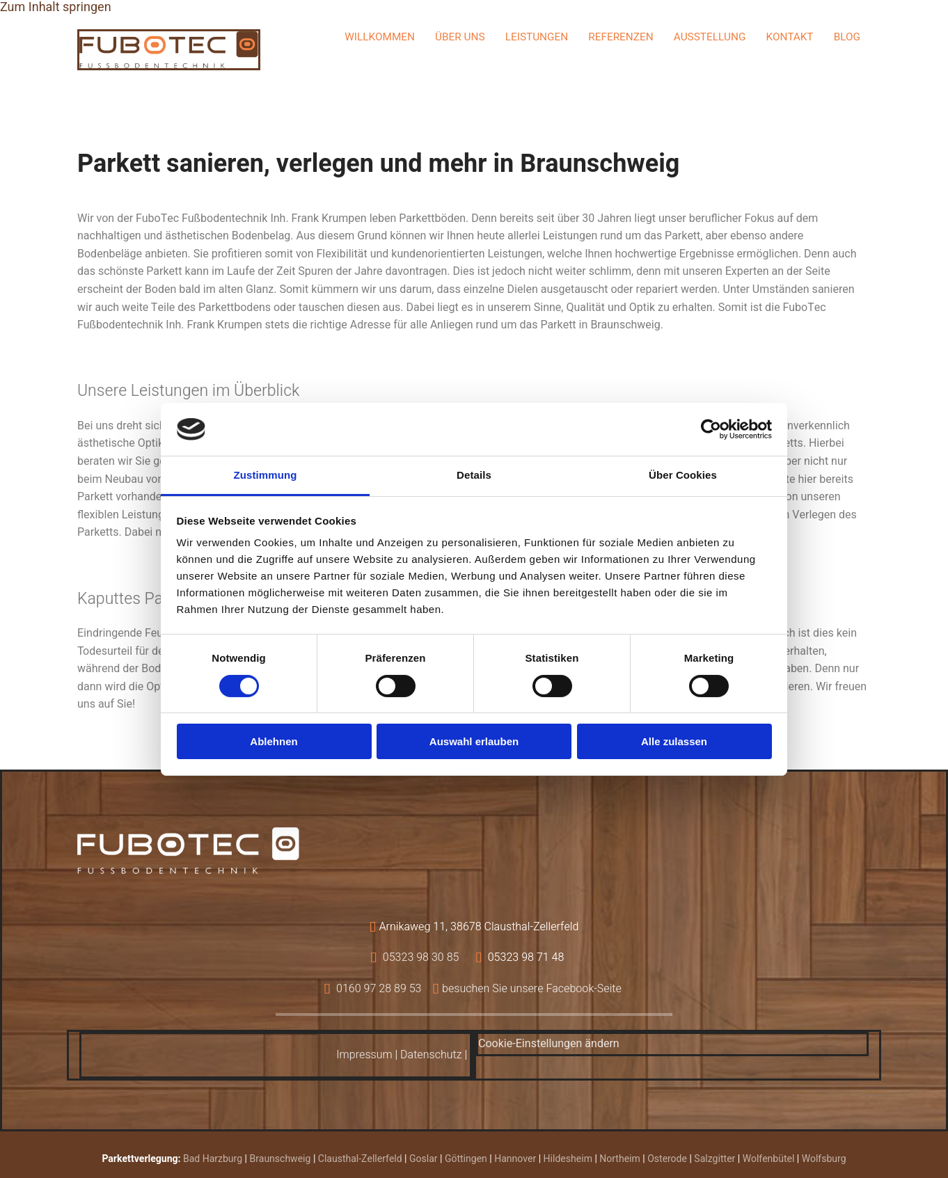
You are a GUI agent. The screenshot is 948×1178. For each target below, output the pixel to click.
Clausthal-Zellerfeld (360, 1159)
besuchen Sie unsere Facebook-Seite (532, 988)
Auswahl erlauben (474, 741)
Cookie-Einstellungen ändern (548, 1043)
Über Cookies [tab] (683, 475)
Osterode (667, 1159)
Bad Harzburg (212, 1159)
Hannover (515, 1159)
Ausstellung (709, 37)
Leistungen (536, 37)
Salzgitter (714, 1159)
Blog (848, 37)
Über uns (460, 37)
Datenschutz (430, 1054)
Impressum (364, 1054)
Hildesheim (568, 1159)
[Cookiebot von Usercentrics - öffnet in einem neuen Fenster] (711, 429)
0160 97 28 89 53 (379, 988)
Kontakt (789, 37)
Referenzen (620, 37)
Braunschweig (280, 1159)
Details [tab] (474, 475)
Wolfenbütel (769, 1159)
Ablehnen (273, 741)
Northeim (619, 1159)
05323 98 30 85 (421, 957)
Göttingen (466, 1159)
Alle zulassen (674, 741)
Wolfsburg (824, 1159)
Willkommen (380, 37)
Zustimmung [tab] (265, 475)
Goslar (423, 1159)
